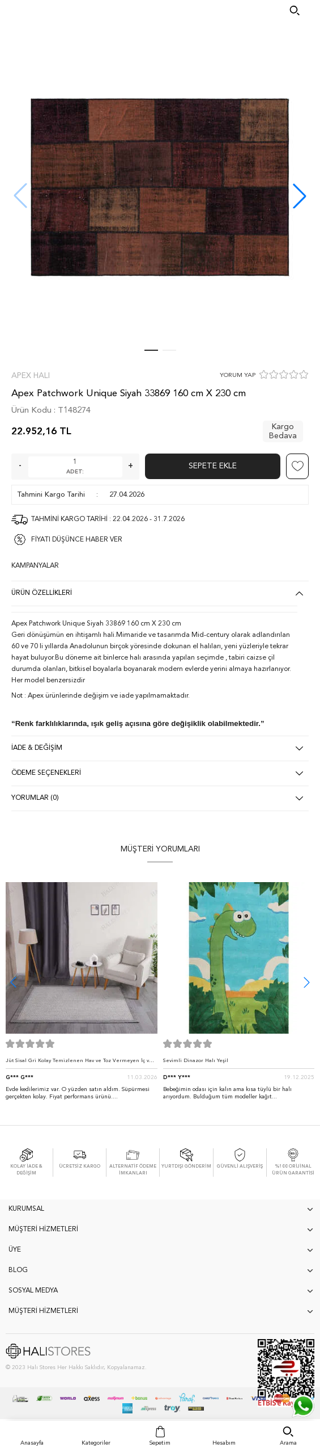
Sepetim (160, 1443)
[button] (299, 195)
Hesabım (224, 1443)
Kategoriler (96, 1443)
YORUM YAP (237, 375)
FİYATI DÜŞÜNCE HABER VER (76, 539)
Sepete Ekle (213, 466)
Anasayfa (32, 1443)
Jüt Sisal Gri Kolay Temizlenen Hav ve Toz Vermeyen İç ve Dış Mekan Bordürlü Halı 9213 (79, 1063)
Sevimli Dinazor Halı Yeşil (195, 1060)
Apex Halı (30, 376)
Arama (288, 1443)
